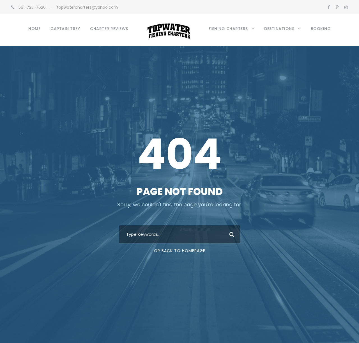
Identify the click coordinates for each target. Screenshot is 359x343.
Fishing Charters (228, 28)
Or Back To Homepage (179, 250)
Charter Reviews (109, 28)
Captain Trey (65, 28)
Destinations (279, 28)
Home (34, 28)
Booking (321, 28)
